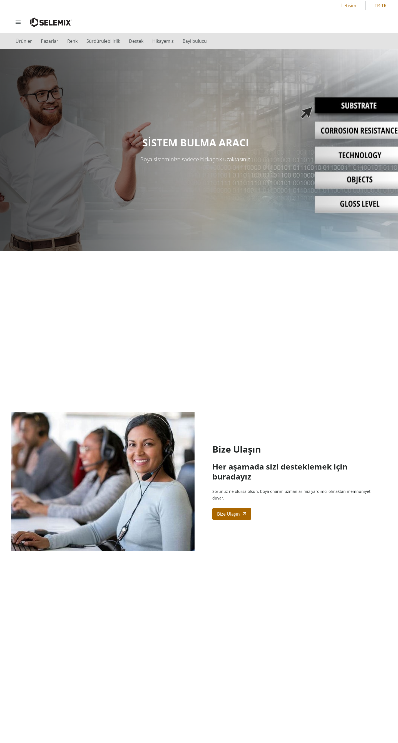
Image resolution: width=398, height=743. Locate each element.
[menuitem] (23, 41)
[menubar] (111, 41)
